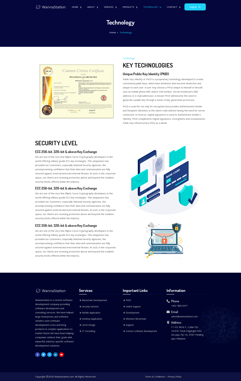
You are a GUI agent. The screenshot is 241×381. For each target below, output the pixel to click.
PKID (127, 300)
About (91, 7)
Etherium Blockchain (134, 318)
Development (131, 312)
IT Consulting (87, 331)
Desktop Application (90, 318)
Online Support (132, 306)
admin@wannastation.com (184, 316)
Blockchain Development (93, 300)
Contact (172, 7)
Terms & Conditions (155, 376)
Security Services (89, 306)
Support (128, 325)
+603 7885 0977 (179, 305)
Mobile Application (89, 312)
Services (109, 7)
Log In (195, 6)
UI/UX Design (87, 325)
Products (128, 7)
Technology (150, 7)
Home (75, 7)
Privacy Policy (174, 376)
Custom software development (140, 331)
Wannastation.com (64, 376)
